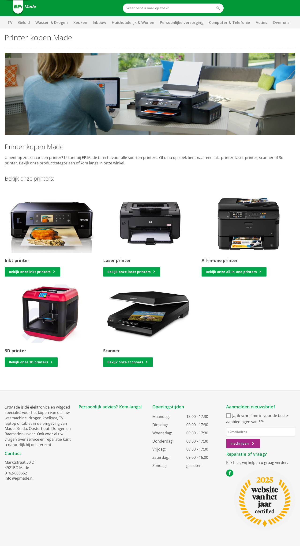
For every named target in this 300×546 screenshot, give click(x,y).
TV (10, 22)
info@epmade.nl (19, 478)
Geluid (24, 22)
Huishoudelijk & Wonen (133, 22)
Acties (261, 22)
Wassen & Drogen (51, 22)
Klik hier (233, 462)
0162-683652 (16, 473)
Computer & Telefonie (229, 22)
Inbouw (99, 22)
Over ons (281, 22)
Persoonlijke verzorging (181, 22)
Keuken (80, 22)
